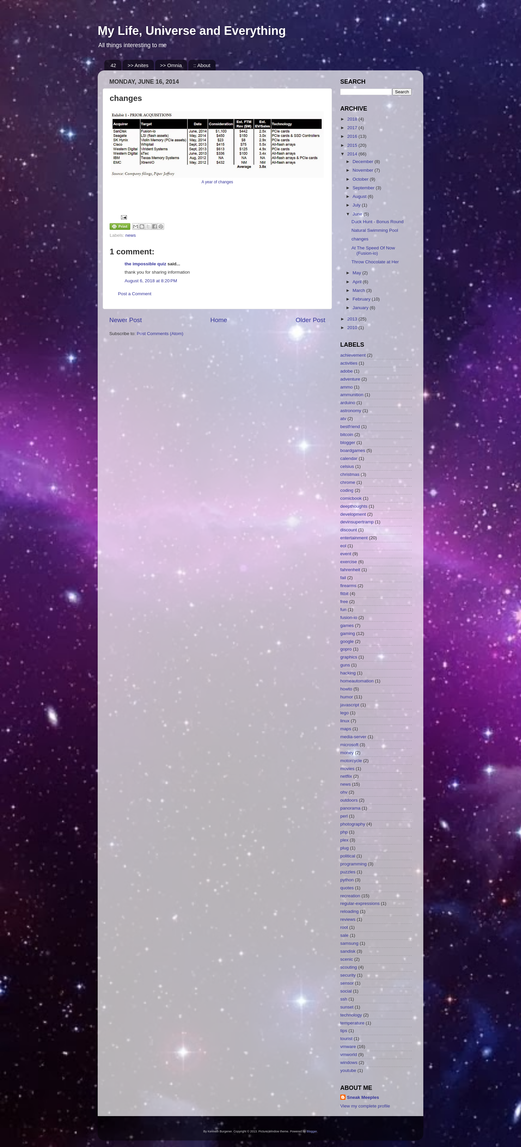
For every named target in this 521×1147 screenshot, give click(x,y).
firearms (348, 585)
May (357, 272)
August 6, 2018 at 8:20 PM (151, 280)
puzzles (348, 871)
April (358, 281)
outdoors (349, 800)
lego (344, 712)
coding (347, 490)
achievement (353, 355)
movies (347, 768)
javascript (349, 704)
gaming (347, 633)
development (353, 514)
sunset (347, 1007)
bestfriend (350, 426)
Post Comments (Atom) (160, 333)
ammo (346, 387)
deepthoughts (353, 506)
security (348, 975)
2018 (353, 119)
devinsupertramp (357, 521)
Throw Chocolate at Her (375, 261)
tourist (346, 1038)
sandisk (348, 951)
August (360, 196)
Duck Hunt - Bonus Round (378, 221)
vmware (348, 1046)
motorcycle (351, 760)
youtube (348, 1070)
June (358, 214)
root (344, 927)
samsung (349, 943)
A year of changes (217, 182)
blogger (347, 442)
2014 (353, 153)
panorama (350, 808)
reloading (349, 911)
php (344, 832)
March (359, 290)
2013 (353, 318)
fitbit (344, 593)
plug (344, 847)
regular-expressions (360, 903)
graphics (348, 657)
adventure (350, 379)
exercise (348, 561)
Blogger (312, 1131)
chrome (347, 482)
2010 (353, 327)
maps (345, 728)
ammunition (352, 394)
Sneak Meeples (363, 1097)
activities (349, 363)
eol (343, 545)
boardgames (352, 450)
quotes (347, 887)
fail (343, 577)
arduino (347, 402)
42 (113, 65)
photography (352, 824)
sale (344, 935)
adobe (346, 371)
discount (348, 529)
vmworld (348, 1054)
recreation (350, 895)
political (347, 855)
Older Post (310, 319)
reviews (348, 919)
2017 (353, 127)
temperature (352, 1022)
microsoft (349, 744)
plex (344, 840)
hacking (348, 672)
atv (343, 418)
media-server (353, 736)
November (363, 170)
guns (345, 664)
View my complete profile (365, 1105)
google (347, 641)
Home (218, 319)
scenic (346, 959)
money (347, 752)
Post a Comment (135, 293)
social (346, 991)
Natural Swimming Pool (375, 230)
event (345, 553)
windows (349, 1062)
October (361, 179)
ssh (343, 999)
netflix (346, 776)
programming (353, 863)
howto (346, 688)
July (357, 205)
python (347, 879)
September (364, 187)
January (361, 307)
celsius (347, 466)
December (363, 161)
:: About (201, 65)
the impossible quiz (145, 263)
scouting (348, 967)
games (347, 625)
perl (344, 816)
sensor (347, 983)
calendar (349, 458)
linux (345, 720)
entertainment (354, 537)
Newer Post (125, 319)
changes (360, 238)
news (130, 235)
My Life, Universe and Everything (192, 31)
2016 (353, 136)
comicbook (351, 498)
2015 (353, 145)
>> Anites (138, 65)
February (362, 299)
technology (351, 1015)
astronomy (350, 410)
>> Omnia (171, 65)
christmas (350, 474)
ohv (344, 792)
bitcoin (346, 434)
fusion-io (348, 617)
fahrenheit (350, 569)
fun (343, 609)
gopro (346, 649)
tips (343, 1030)
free (344, 601)
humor (346, 696)
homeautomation (357, 680)
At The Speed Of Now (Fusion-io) (373, 250)
